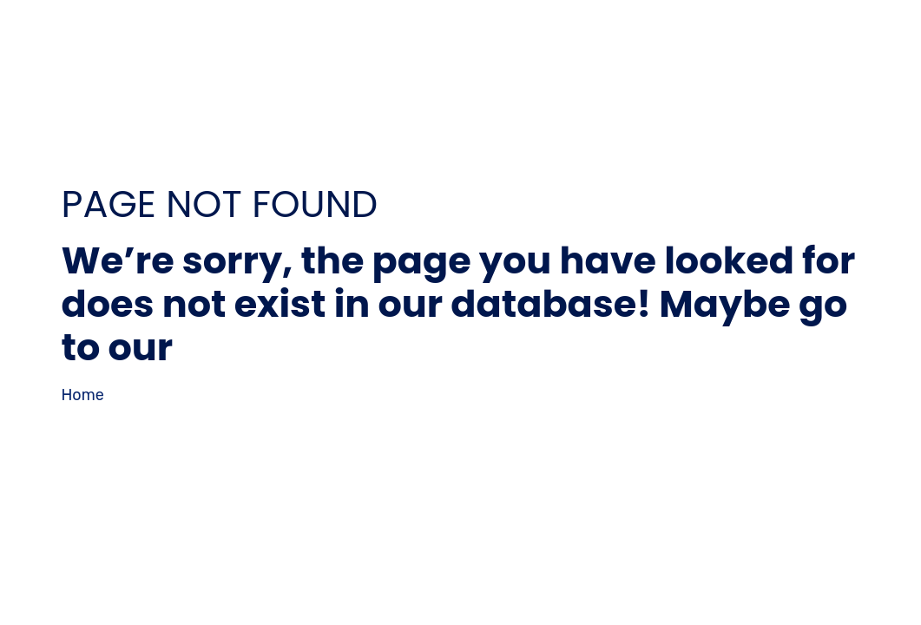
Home (83, 395)
